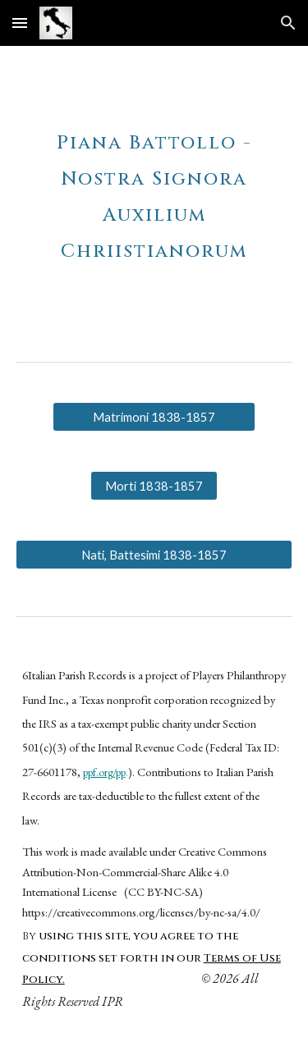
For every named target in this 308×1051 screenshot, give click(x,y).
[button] (19, 22)
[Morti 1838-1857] (154, 486)
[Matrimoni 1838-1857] (153, 417)
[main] (154, 190)
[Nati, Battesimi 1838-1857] (154, 554)
